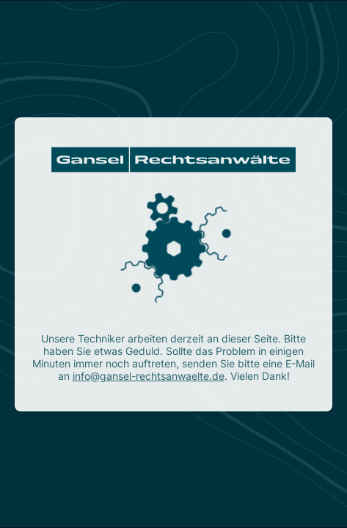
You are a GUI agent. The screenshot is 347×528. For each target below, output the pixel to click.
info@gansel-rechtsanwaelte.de (148, 376)
